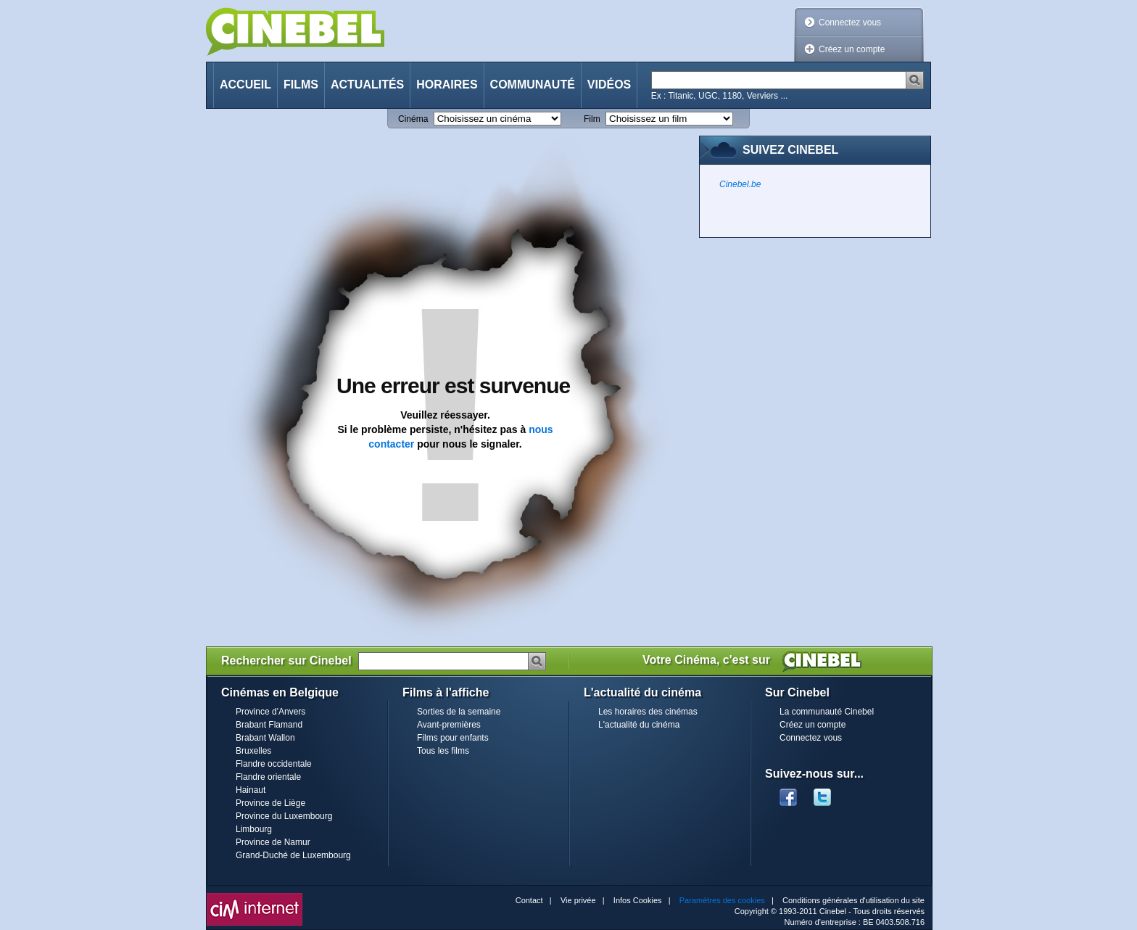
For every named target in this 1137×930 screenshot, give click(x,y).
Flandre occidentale (274, 764)
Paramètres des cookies (722, 900)
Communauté (532, 84)
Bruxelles (253, 751)
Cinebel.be (740, 184)
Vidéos (609, 84)
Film (592, 119)
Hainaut (250, 790)
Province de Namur (273, 842)
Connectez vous (850, 22)
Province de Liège (270, 803)
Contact (529, 900)
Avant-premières (449, 725)
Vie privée (578, 900)
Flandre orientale (268, 777)
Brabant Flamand (269, 725)
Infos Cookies (637, 900)
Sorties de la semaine (458, 712)
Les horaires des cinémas (648, 712)
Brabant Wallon (265, 738)
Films (301, 84)
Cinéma (413, 119)
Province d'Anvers (270, 712)
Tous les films (443, 751)
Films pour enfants (453, 738)
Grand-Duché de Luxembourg (293, 855)
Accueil (245, 84)
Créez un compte (852, 49)
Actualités (367, 84)
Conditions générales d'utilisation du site (853, 900)
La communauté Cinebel (827, 712)
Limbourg (254, 829)
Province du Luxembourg (284, 816)
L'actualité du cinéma (638, 725)
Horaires (446, 84)
